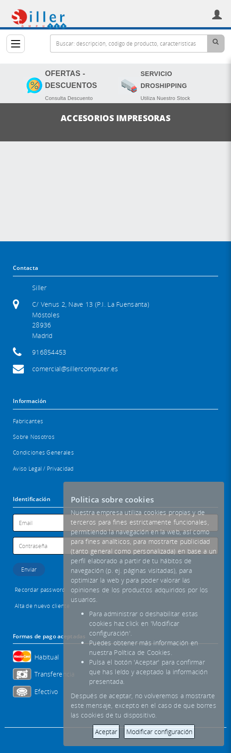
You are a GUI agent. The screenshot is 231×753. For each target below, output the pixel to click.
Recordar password (40, 590)
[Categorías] (15, 44)
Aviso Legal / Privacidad (43, 469)
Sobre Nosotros (34, 437)
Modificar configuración (159, 731)
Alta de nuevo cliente (42, 606)
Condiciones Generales (43, 452)
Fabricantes (28, 421)
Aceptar (106, 731)
